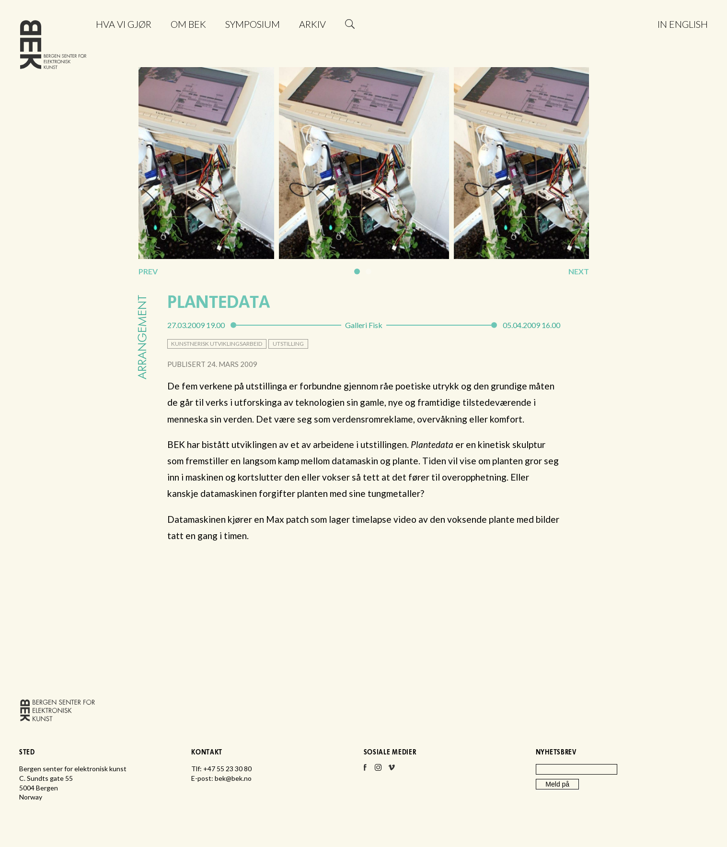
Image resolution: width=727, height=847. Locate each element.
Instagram (378, 770)
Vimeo (391, 770)
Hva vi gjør (123, 24)
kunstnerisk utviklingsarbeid (216, 343)
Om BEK (188, 24)
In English (683, 24)
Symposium (252, 24)
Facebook (364, 770)
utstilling (288, 343)
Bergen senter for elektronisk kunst (53, 46)
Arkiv (312, 24)
